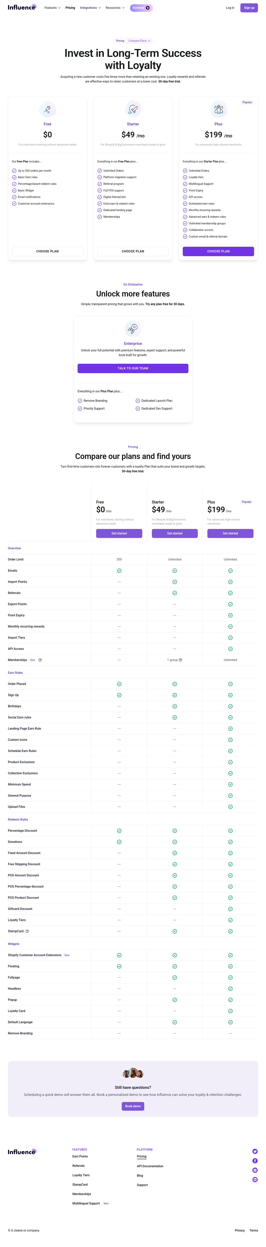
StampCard (80, 1184)
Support (142, 1185)
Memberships (82, 1194)
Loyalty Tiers (81, 1175)
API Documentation (150, 1166)
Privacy (240, 1230)
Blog (140, 1175)
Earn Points (80, 1156)
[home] (22, 6)
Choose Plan (47, 251)
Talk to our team (133, 368)
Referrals (79, 1166)
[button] (52, 8)
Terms (253, 1230)
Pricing (70, 8)
